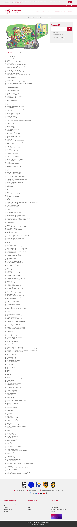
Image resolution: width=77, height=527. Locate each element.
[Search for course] (69, 29)
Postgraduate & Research (57, 34)
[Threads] (41, 493)
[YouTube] (44, 493)
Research (51, 11)
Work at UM (53, 511)
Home (27, 17)
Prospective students (32, 504)
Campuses (31, 17)
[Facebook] (30, 493)
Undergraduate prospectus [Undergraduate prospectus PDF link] (58, 37)
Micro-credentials (56, 35)
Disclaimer (33, 522)
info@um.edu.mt (32, 490)
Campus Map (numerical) (46, 17)
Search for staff (54, 507)
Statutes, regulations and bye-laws (58, 509)
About (44, 11)
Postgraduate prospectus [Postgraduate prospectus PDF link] (57, 39)
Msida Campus (37, 17)
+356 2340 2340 (19, 490)
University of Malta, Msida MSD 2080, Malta (51, 490)
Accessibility (37, 522)
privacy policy (18, 2)
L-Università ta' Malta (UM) (10, 504)
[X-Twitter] (33, 493)
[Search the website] (71, 6)
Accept (70, 2)
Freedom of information (45, 522)
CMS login (43, 524)
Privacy (28, 522)
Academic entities (60, 11)
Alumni (29, 509)
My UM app (53, 505)
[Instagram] (38, 493)
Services (70, 11)
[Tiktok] (46, 493)
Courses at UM (54, 504)
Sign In (68, 6)
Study (38, 11)
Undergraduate (55, 32)
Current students (9, 6)
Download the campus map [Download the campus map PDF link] (12, 53)
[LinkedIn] (36, 493)
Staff (15, 6)
